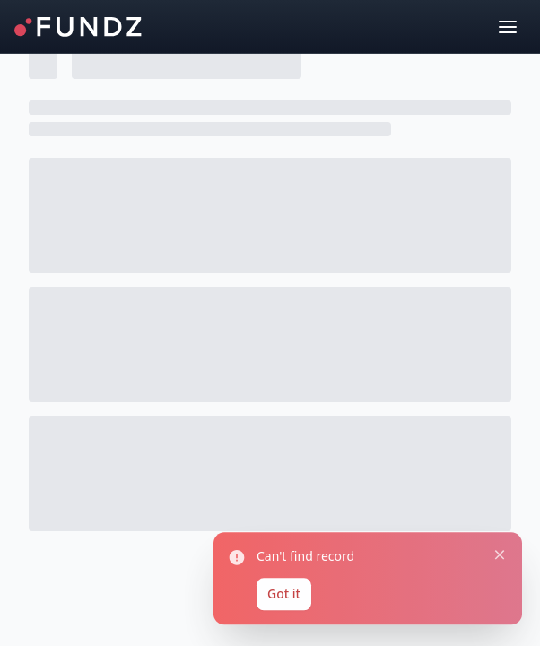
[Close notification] (494, 545)
